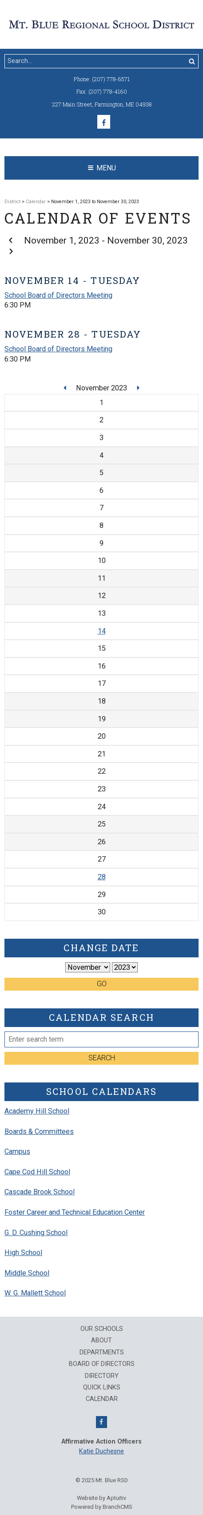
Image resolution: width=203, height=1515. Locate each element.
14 (102, 631)
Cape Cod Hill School (37, 1172)
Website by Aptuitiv (101, 1498)
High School (23, 1252)
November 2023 (102, 388)
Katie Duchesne (101, 1451)
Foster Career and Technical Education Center (74, 1212)
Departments (102, 1353)
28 (102, 877)
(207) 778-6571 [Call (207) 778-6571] (111, 79)
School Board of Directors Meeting (58, 295)
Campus (17, 1151)
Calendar (36, 202)
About (101, 1341)
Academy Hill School (36, 1111)
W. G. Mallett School (35, 1293)
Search (101, 1058)
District (12, 202)
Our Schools (101, 1329)
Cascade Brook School (39, 1192)
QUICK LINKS (101, 1388)
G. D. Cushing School (36, 1232)
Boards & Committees (39, 1131)
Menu (102, 168)
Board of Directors (102, 1364)
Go (102, 984)
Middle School (26, 1273)
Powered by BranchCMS (101, 1506)
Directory (102, 1376)
